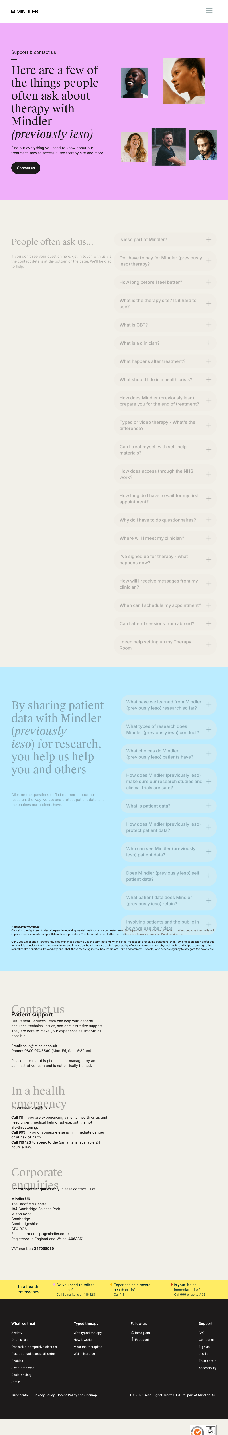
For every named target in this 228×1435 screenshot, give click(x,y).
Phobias (17, 1361)
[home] (24, 11)
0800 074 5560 (37, 1050)
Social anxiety (21, 1375)
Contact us (26, 168)
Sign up (204, 1347)
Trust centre (207, 1361)
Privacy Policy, (44, 1395)
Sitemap (90, 1395)
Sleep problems (22, 1368)
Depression (19, 1339)
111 (122, 1294)
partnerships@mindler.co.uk (45, 1233)
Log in (203, 1353)
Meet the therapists (88, 1347)
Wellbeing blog (84, 1353)
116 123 (89, 1294)
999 (183, 1294)
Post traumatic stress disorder (33, 1353)
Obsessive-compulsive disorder (34, 1347)
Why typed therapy (88, 1333)
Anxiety (16, 1333)
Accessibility (208, 1368)
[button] (209, 11)
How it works (83, 1339)
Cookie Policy (67, 1395)
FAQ (202, 1333)
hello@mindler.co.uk (40, 1046)
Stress (15, 1382)
